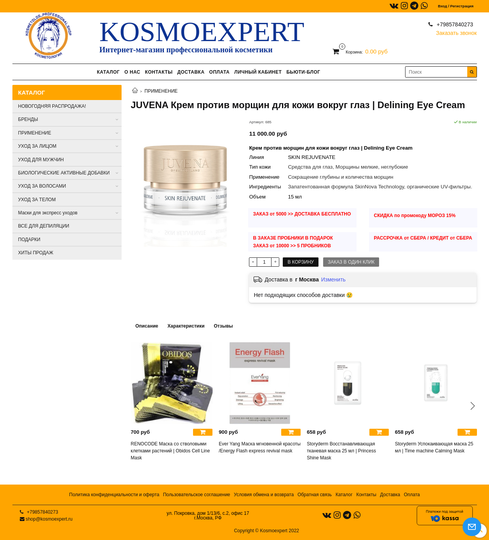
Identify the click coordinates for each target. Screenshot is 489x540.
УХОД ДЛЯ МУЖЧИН (41, 159)
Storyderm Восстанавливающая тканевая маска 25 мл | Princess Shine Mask (341, 451)
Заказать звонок (456, 31)
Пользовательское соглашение (196, 494)
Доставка (390, 494)
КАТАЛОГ (108, 72)
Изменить (333, 279)
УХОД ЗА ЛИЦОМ (37, 146)
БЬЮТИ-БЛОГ (303, 72)
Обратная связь (315, 494)
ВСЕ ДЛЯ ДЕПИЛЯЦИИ (44, 226)
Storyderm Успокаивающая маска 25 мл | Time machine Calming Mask (434, 447)
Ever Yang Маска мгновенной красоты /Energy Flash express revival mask (260, 447)
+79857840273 (454, 24)
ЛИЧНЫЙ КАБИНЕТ (258, 72)
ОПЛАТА (219, 72)
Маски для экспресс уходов (48, 213)
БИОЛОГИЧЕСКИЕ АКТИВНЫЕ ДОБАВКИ (64, 173)
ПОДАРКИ (29, 239)
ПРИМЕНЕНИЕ (161, 91)
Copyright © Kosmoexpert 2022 (266, 530)
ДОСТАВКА (190, 72)
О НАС (132, 72)
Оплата (412, 494)
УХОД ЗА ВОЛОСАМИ (42, 186)
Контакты (366, 494)
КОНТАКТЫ (158, 72)
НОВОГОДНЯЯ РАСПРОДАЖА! (52, 106)
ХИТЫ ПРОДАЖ (36, 252)
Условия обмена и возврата (264, 494)
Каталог (344, 494)
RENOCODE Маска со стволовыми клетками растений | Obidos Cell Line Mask (170, 451)
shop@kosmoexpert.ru (49, 519)
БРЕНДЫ (28, 119)
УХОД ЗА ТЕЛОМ (37, 199)
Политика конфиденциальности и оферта (114, 494)
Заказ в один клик (351, 262)
